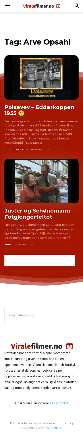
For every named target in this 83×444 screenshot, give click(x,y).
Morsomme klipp (16, 149)
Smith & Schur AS (50, 427)
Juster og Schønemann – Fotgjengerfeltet (39, 213)
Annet (8, 244)
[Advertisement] (39, 260)
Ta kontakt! (60, 403)
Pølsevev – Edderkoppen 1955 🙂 (39, 110)
